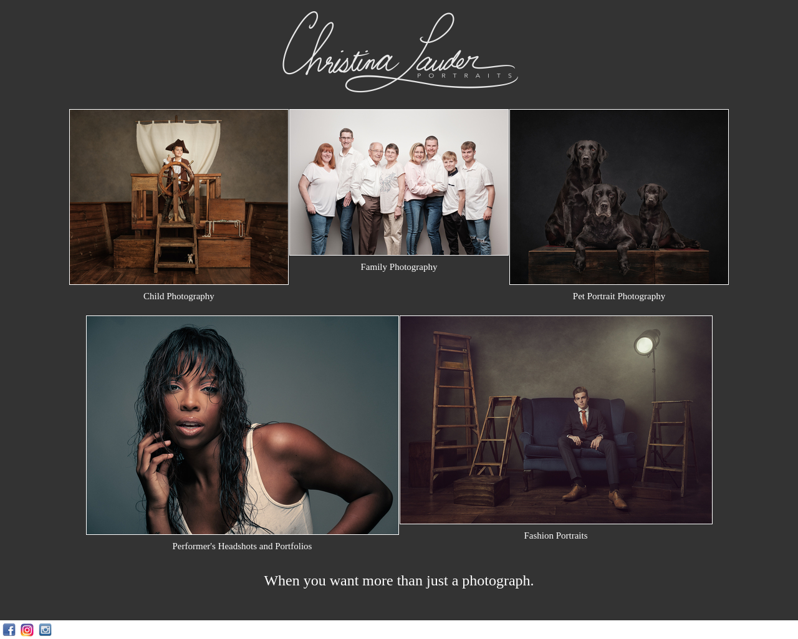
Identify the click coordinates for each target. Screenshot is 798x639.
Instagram (27, 630)
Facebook (9, 630)
